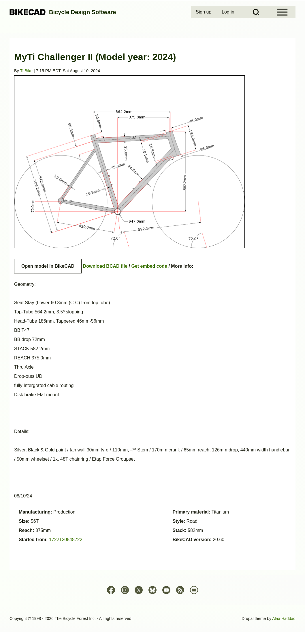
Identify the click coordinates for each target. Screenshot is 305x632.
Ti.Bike (26, 70)
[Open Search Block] (256, 12)
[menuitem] (204, 12)
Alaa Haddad (283, 618)
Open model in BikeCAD (47, 266)
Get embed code (149, 266)
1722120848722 (65, 539)
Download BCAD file (105, 266)
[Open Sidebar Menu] (282, 12)
